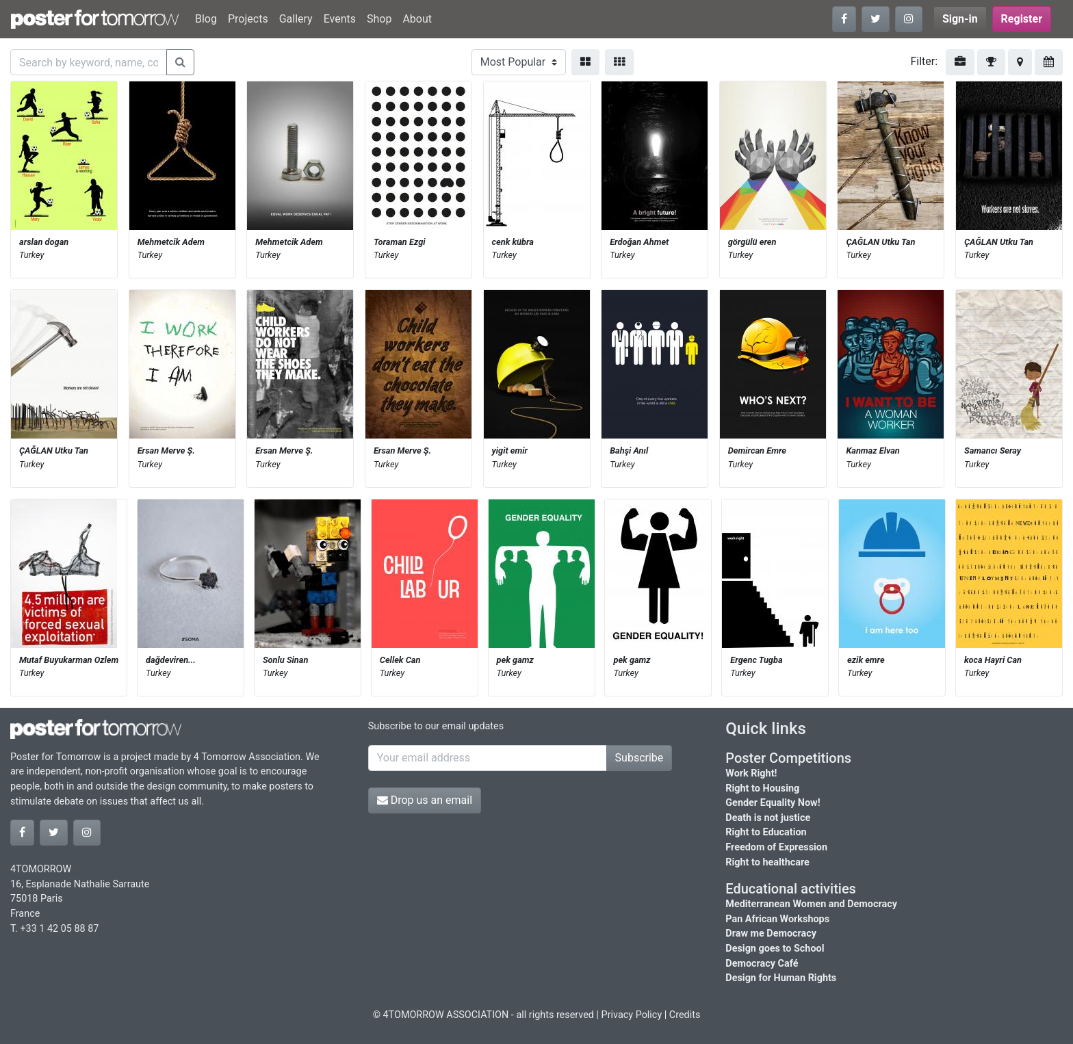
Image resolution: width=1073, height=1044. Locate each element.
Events (340, 18)
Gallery (296, 18)
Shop (379, 18)
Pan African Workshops (777, 919)
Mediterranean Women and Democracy (811, 904)
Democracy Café (761, 963)
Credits (685, 1015)
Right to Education (765, 832)
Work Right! (751, 773)
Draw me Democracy (770, 933)
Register (1021, 18)
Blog (206, 18)
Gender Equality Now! (772, 803)
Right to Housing (762, 788)
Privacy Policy (632, 1015)
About (417, 18)
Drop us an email (424, 800)
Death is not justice (767, 818)
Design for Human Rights (780, 978)
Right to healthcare (767, 862)
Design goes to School (774, 948)
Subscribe (639, 757)
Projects (248, 18)
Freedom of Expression (776, 847)
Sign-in (960, 18)
